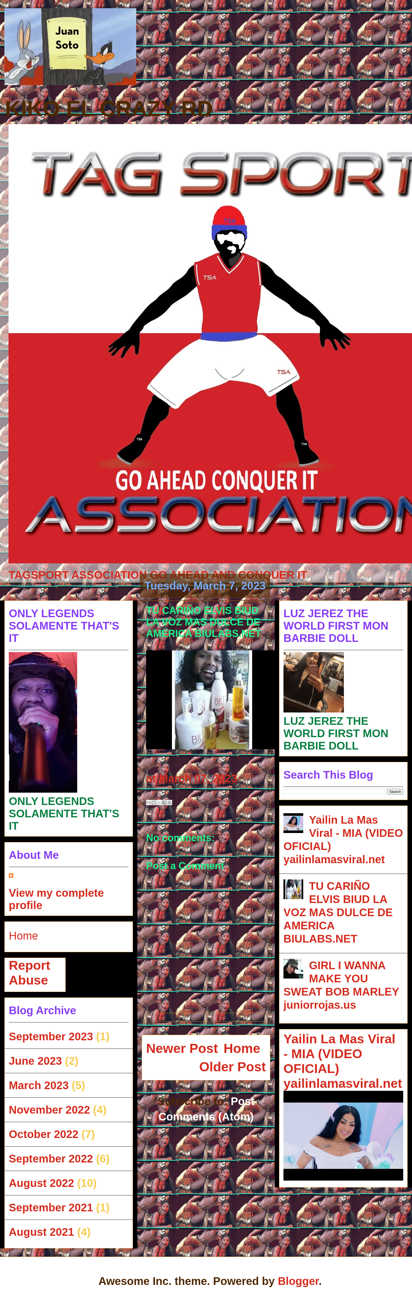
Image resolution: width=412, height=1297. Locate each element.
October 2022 (43, 1134)
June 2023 (35, 1061)
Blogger (298, 1281)
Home (242, 1048)
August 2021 (41, 1232)
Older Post (232, 1067)
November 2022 (49, 1110)
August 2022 (41, 1183)
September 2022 (51, 1159)
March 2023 (39, 1085)
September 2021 (51, 1207)
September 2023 (51, 1036)
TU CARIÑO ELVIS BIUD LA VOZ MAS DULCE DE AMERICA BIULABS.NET (338, 912)
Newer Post (182, 1048)
